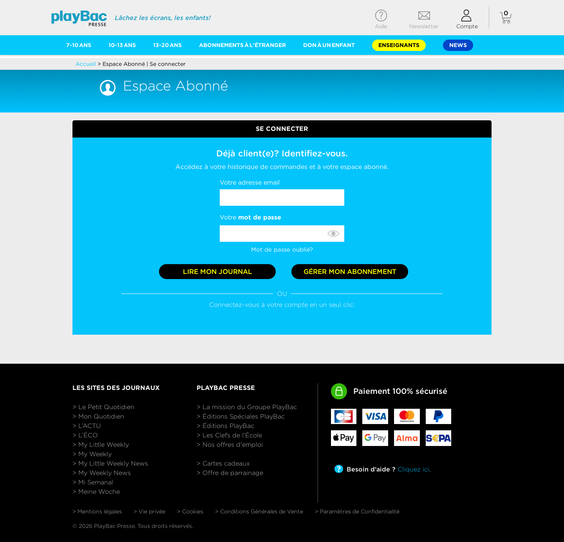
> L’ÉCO (85, 435)
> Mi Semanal (92, 482)
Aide (381, 26)
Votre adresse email (250, 182)
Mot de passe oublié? (282, 249)
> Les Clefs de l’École (229, 435)
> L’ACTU (86, 426)
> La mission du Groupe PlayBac (247, 407)
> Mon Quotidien (98, 416)
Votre (250, 217)
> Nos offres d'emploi (230, 444)
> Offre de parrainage (230, 473)
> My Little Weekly (100, 444)
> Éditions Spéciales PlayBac (241, 416)
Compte (467, 26)
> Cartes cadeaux (223, 463)
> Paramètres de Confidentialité (357, 511)
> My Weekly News (101, 473)
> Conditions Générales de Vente (259, 511)
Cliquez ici (413, 469)
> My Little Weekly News (110, 463)
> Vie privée (149, 511)
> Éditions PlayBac (225, 426)
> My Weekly (92, 454)
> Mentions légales (97, 511)
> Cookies (190, 511)
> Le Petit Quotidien (103, 407)
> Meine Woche (96, 491)
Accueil (87, 64)
